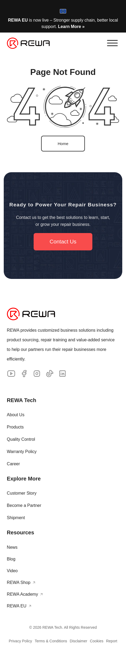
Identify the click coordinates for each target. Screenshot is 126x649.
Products (15, 427)
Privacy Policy (20, 641)
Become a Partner (24, 505)
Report (111, 641)
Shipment (16, 517)
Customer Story (22, 493)
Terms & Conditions (51, 641)
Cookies (97, 641)
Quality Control (21, 439)
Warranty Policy (22, 451)
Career (13, 464)
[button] (112, 43)
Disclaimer (78, 641)
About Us (16, 414)
